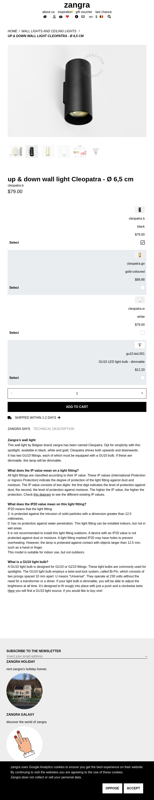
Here (11, 590)
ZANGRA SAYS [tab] (19, 429)
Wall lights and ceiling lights (49, 31)
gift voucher (84, 12)
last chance (103, 12)
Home (12, 31)
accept (133, 788)
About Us (48, 12)
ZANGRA (77, 4)
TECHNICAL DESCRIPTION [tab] (53, 429)
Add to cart (77, 407)
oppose (112, 788)
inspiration (65, 12)
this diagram (42, 494)
